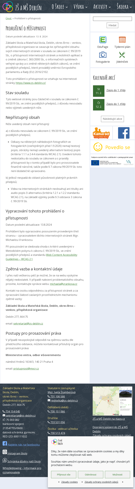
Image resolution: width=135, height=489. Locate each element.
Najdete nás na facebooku (21, 444)
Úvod (9, 18)
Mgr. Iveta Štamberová (61, 392)
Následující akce (112, 119)
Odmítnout (90, 474)
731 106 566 (56, 396)
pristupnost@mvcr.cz (26, 368)
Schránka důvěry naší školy (22, 461)
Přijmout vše (63, 474)
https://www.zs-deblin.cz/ (31, 83)
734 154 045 (11, 411)
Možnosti (117, 474)
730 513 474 (56, 433)
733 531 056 (56, 422)
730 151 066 (56, 411)
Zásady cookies (69, 481)
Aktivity (100, 6)
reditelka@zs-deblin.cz (63, 400)
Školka (122, 6)
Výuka (79, 6)
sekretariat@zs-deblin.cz (28, 323)
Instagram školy (15, 453)
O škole (58, 6)
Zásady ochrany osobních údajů (101, 481)
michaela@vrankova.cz (63, 284)
